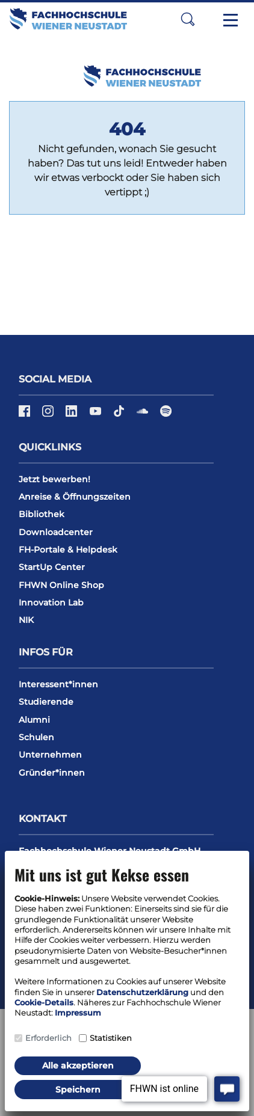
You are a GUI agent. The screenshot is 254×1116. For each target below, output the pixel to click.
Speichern (78, 1089)
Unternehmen (50, 754)
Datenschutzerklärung (142, 992)
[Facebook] (26, 415)
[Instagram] (49, 415)
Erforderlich (48, 1038)
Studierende (46, 702)
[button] (188, 19)
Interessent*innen (58, 684)
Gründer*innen (52, 772)
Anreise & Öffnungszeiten (75, 496)
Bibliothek (41, 514)
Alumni (34, 720)
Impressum (78, 1012)
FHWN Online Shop (61, 585)
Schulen (36, 737)
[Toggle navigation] (230, 19)
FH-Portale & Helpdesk (68, 549)
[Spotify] (166, 415)
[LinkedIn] (72, 415)
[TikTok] (120, 415)
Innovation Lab (51, 602)
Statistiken (111, 1038)
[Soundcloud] (143, 415)
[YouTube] (97, 415)
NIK (26, 620)
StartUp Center (52, 567)
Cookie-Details (43, 1002)
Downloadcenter (56, 532)
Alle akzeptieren (78, 1065)
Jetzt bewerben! (54, 479)
